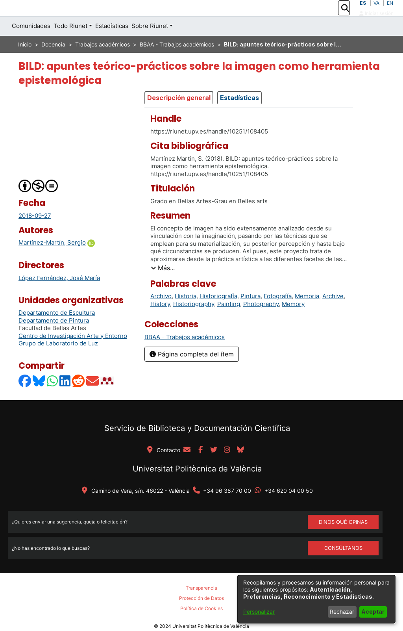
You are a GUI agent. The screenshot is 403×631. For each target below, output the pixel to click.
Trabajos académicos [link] (102, 62)
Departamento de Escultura (56, 330)
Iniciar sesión (376, 22)
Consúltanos (343, 565)
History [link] (160, 321)
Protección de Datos (201, 616)
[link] (184, 354)
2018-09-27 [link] (34, 233)
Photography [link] (261, 321)
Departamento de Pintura (53, 338)
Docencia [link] (53, 62)
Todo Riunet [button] (70, 43)
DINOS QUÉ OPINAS (343, 539)
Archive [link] (333, 313)
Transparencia (201, 606)
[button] (345, 17)
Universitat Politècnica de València (197, 486)
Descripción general (179, 115)
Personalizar (259, 611)
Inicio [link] (24, 62)
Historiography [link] (193, 321)
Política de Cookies (201, 626)
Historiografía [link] (218, 313)
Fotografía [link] (278, 313)
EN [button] (390, 12)
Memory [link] (293, 321)
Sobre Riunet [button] (149, 43)
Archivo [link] (161, 313)
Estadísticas (239, 115)
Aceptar (373, 611)
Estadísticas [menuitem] (111, 43)
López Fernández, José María (59, 295)
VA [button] (376, 12)
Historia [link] (185, 313)
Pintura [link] (250, 313)
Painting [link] (228, 321)
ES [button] (363, 12)
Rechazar (342, 611)
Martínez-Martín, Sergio (52, 260)
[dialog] (316, 599)
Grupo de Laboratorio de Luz (58, 361)
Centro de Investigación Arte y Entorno (72, 353)
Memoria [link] (307, 313)
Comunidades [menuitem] (31, 43)
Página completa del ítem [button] (192, 372)
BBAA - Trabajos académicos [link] (177, 62)
